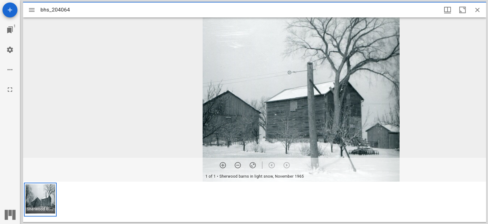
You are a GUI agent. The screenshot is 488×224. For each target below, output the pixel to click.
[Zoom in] (222, 165)
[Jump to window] (9, 29)
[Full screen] (9, 89)
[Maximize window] (462, 9)
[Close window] (477, 9)
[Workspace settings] (9, 49)
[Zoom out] (237, 165)
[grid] (254, 202)
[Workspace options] (9, 69)
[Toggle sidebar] (31, 9)
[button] (40, 199)
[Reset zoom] (252, 165)
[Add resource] (9, 9)
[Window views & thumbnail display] (447, 9)
